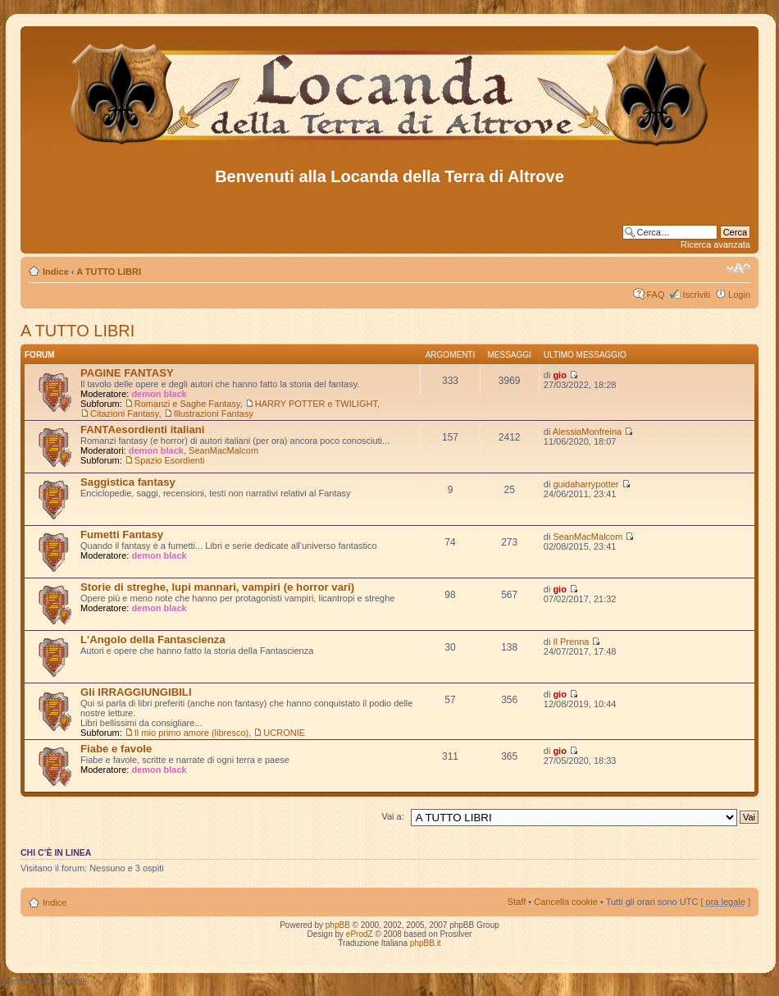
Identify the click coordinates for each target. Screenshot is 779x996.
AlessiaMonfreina (587, 431)
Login (739, 294)
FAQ (655, 294)
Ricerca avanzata (715, 244)
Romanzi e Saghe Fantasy (187, 404)
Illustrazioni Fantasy (213, 413)
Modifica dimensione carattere (738, 268)
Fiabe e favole (116, 748)
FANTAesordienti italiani (142, 429)
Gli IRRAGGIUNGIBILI (136, 692)
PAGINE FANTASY (127, 373)
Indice (56, 271)
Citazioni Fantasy (124, 413)
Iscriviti (696, 294)
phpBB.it (425, 943)
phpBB (338, 925)
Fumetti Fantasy (121, 534)
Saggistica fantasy (127, 482)
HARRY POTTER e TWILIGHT (316, 404)
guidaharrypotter (585, 484)
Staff (517, 902)
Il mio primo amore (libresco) (191, 733)
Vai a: (392, 816)
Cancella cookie (566, 902)
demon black (158, 394)
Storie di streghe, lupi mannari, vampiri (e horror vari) (217, 587)
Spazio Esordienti (169, 460)
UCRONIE (284, 733)
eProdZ (359, 934)
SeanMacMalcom (223, 450)
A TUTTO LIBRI (108, 271)
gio (560, 375)
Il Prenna (571, 641)
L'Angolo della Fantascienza (153, 639)
